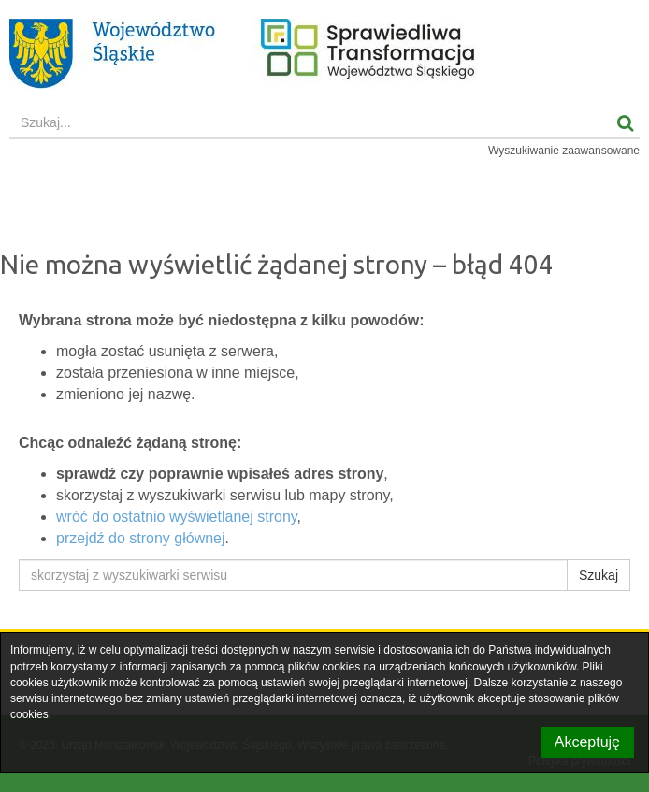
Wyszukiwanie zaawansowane (564, 150)
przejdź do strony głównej (140, 538)
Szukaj (598, 575)
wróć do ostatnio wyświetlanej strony (176, 517)
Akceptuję (587, 742)
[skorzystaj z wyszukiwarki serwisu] (293, 575)
